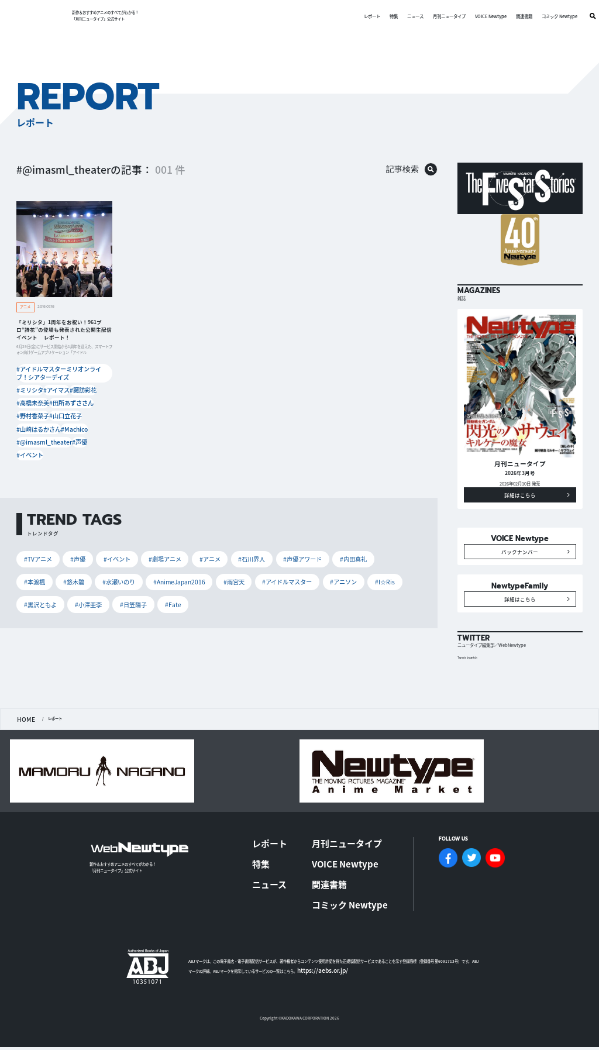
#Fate (29, 581)
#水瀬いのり (37, 561)
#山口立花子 (63, 406)
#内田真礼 (312, 541)
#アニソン (234, 561)
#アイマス (58, 383)
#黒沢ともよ (308, 561)
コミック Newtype (544, 16)
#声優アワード (267, 541)
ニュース (399, 16)
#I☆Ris (269, 561)
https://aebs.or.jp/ (314, 964)
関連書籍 (508, 16)
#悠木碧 (383, 541)
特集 (378, 16)
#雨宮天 (136, 561)
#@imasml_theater (39, 428)
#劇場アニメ (146, 541)
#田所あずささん (66, 395)
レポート (356, 16)
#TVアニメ (35, 541)
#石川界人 (223, 541)
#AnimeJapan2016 (89, 561)
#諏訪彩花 (87, 383)
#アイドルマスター (183, 561)
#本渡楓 (349, 541)
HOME (22, 757)
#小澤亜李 (350, 561)
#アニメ (185, 541)
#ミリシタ (29, 383)
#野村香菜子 (31, 406)
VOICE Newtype (475, 16)
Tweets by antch (470, 696)
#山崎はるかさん (34, 417)
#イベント (29, 439)
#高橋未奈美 (31, 395)
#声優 (74, 428)
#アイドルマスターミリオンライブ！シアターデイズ (62, 372)
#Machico (68, 417)
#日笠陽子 (390, 561)
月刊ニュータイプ (433, 16)
